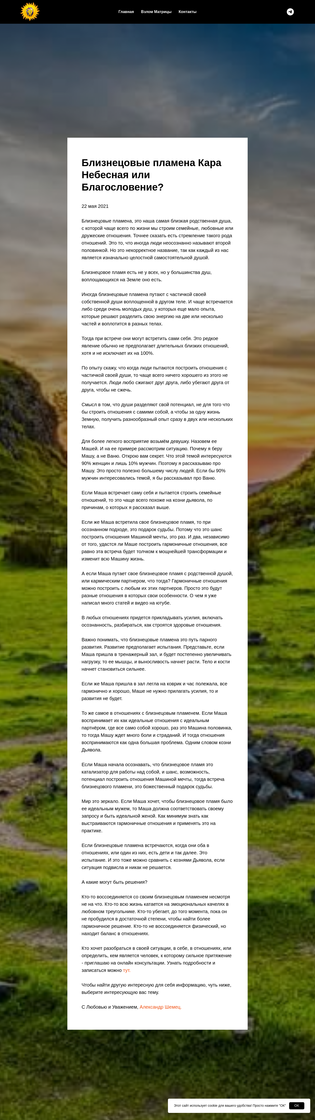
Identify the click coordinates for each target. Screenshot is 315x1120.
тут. (127, 970)
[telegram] (290, 11)
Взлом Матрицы (156, 12)
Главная (126, 12)
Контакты (187, 12)
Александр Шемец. (161, 1007)
